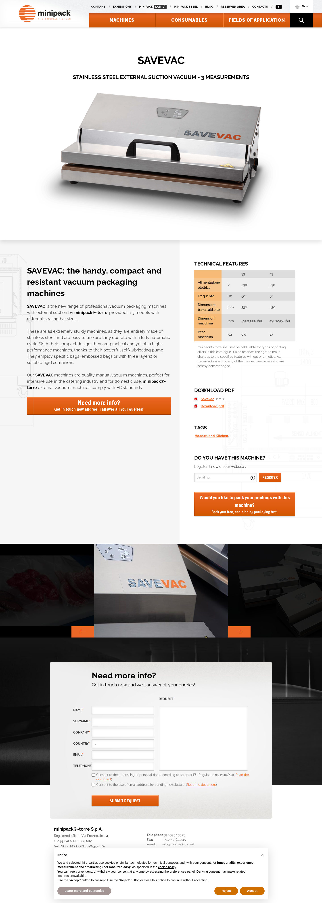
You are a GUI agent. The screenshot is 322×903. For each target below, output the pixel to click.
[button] (262, 854)
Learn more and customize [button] (84, 891)
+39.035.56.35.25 (173, 835)
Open (253, 478)
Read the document (201, 784)
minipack (153, 7)
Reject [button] (226, 891)
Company (98, 6)
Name (78, 710)
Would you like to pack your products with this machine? (244, 504)
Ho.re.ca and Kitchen (211, 436)
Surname (81, 721)
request (166, 699)
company (81, 732)
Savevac (207, 399)
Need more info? (99, 405)
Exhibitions (122, 6)
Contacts (260, 6)
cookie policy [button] (167, 867)
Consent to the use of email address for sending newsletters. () (156, 784)
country (81, 743)
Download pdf (212, 406)
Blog (209, 6)
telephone (82, 766)
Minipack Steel (186, 6)
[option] (161, 591)
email (78, 755)
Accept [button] (252, 891)
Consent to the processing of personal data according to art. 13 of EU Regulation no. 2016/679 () (172, 777)
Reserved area (233, 6)
